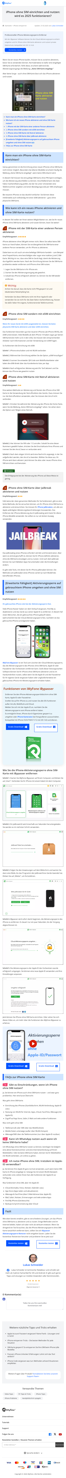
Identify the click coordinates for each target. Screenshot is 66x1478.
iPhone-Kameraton (25, 717)
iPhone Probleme (11, 1398)
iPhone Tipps (40, 1394)
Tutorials (5, 1422)
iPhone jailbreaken (45, 507)
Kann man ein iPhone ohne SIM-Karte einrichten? (25, 117)
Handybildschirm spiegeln (31, 1398)
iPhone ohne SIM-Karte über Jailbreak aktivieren (27, 136)
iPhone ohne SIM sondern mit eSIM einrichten (26, 130)
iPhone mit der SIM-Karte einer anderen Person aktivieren (31, 126)
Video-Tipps (9, 1394)
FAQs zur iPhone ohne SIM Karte (19, 146)
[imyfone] (7, 3)
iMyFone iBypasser (10, 663)
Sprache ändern (33, 1453)
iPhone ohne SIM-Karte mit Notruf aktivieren (26, 133)
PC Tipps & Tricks (24, 1394)
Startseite (8, 26)
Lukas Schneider (57, 26)
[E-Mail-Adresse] (28, 1444)
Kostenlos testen (15, 50)
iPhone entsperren (20, 26)
